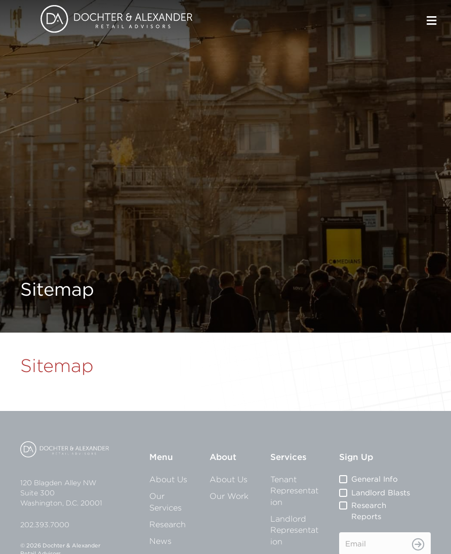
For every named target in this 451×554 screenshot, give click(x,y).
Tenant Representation (294, 490)
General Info (374, 479)
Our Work (229, 496)
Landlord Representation (294, 530)
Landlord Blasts (380, 492)
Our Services (165, 501)
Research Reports (368, 510)
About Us (168, 479)
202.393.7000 (44, 524)
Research (167, 524)
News (160, 541)
